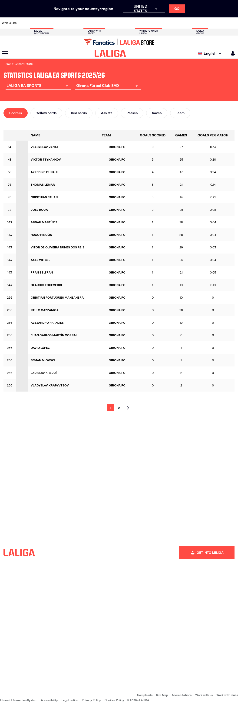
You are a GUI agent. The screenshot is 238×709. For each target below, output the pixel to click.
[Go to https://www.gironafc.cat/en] (100, 23)
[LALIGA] (110, 53)
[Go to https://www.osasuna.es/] (46, 23)
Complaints (144, 694)
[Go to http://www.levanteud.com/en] (111, 23)
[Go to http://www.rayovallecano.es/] (122, 23)
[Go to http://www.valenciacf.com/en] (221, 23)
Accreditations (182, 694)
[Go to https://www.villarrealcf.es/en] (232, 23)
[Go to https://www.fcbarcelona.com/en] (79, 23)
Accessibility (49, 700)
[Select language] (210, 53)
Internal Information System (18, 700)
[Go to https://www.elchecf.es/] (67, 23)
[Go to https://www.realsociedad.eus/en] (199, 23)
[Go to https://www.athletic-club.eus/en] (23, 23)
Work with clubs (227, 694)
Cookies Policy (114, 700)
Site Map (162, 694)
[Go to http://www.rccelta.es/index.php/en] (133, 23)
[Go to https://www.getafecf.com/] (89, 23)
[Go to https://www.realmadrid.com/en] (177, 23)
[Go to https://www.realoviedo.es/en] (188, 23)
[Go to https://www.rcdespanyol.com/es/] (144, 23)
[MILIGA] (231, 53)
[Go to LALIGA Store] (119, 42)
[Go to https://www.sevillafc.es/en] (210, 23)
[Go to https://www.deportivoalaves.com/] (56, 23)
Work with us (204, 694)
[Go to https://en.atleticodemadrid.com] (35, 23)
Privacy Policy (91, 700)
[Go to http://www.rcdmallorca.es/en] (155, 23)
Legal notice (70, 700)
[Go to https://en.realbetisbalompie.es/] (166, 23)
